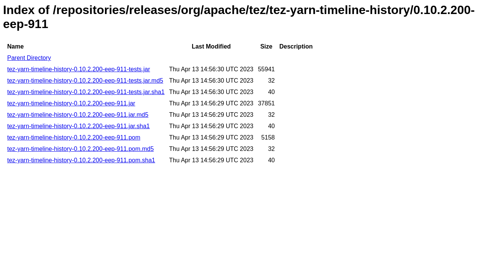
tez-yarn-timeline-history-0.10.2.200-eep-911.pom (73, 137)
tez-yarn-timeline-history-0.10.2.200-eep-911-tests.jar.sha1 (85, 92)
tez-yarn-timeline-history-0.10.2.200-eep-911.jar (71, 103)
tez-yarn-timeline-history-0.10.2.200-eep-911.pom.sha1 (81, 160)
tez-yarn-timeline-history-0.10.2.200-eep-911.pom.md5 (80, 149)
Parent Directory (29, 58)
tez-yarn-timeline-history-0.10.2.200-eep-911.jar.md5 (78, 114)
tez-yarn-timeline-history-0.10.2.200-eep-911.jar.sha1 (78, 126)
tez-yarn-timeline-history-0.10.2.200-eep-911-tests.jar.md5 (85, 80)
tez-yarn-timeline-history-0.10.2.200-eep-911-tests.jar (78, 69)
